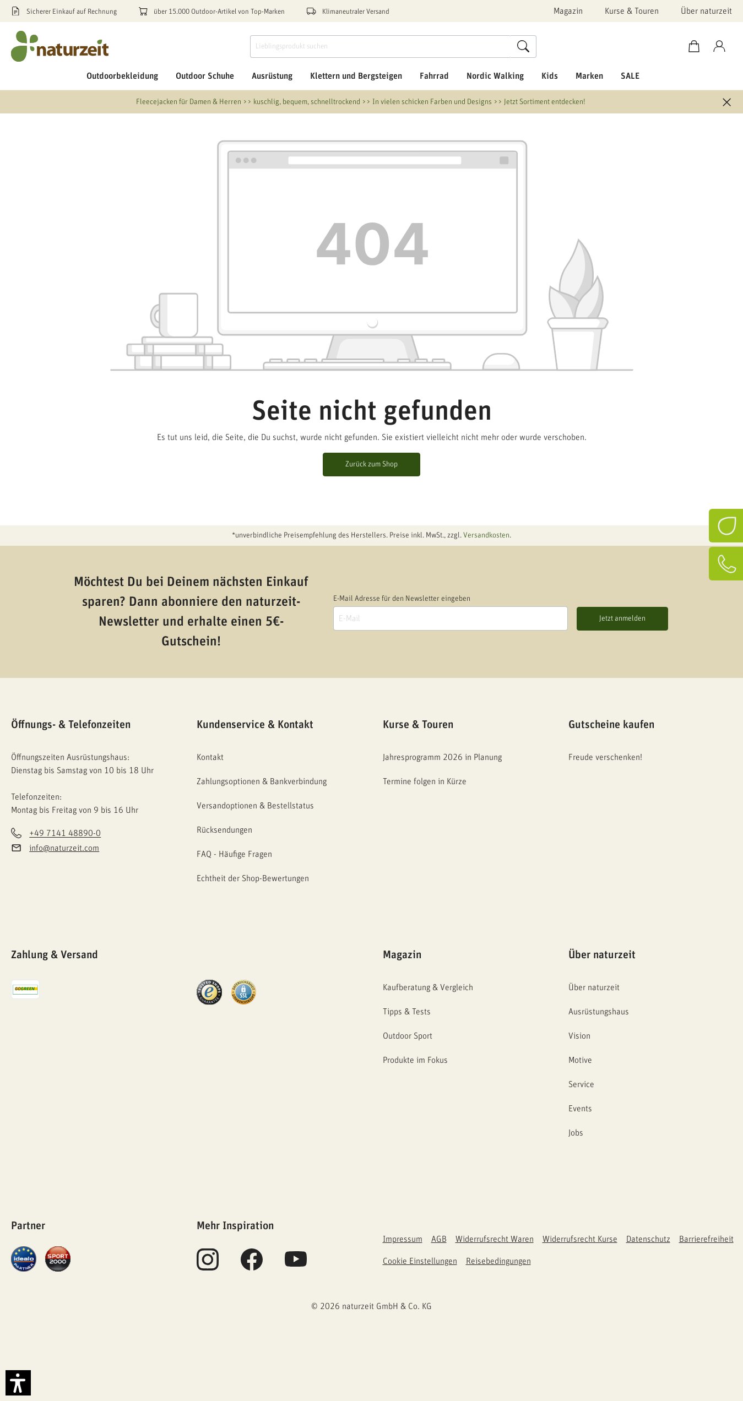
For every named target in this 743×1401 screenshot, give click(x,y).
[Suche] (523, 46)
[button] (18, 1382)
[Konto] (719, 46)
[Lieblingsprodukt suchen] (380, 46)
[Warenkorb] (694, 46)
